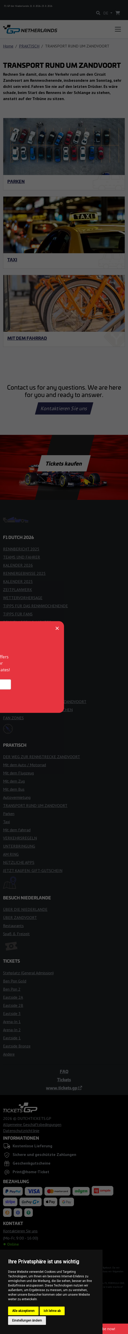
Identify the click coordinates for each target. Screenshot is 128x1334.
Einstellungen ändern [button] (27, 1320)
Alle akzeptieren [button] (23, 1311)
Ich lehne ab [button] (52, 1311)
